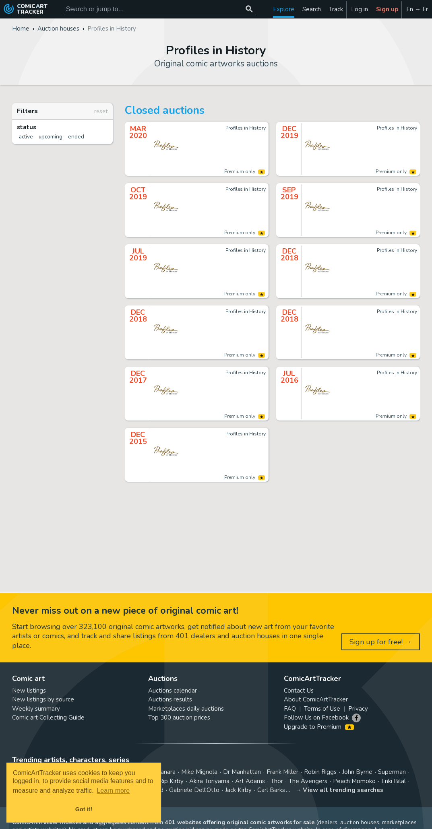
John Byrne (357, 772)
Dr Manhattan (242, 772)
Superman (392, 772)
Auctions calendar (172, 691)
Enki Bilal (393, 781)
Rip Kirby (171, 781)
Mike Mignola (199, 772)
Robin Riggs (320, 772)
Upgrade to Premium (318, 727)
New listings (29, 691)
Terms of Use (322, 709)
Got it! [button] (83, 809)
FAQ (290, 709)
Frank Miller (282, 772)
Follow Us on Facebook (316, 718)
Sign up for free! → (380, 642)
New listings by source (43, 699)
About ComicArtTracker (316, 699)
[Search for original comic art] (160, 9)
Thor (277, 781)
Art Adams (250, 781)
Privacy (358, 709)
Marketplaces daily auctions (186, 709)
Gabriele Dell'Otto (194, 790)
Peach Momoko (354, 781)
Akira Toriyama (209, 781)
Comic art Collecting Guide (48, 718)
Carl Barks (271, 790)
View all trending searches (343, 790)
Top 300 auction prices (179, 718)
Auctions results (170, 699)
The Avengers (308, 781)
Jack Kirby (238, 790)
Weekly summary (36, 709)
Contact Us (299, 691)
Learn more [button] (113, 790)
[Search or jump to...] (249, 9)
